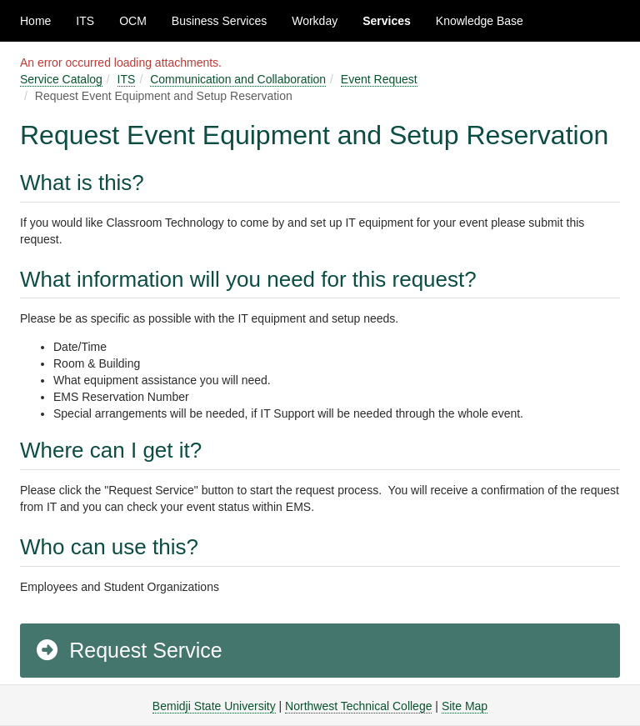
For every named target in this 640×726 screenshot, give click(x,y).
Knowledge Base (479, 21)
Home (35, 21)
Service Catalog (61, 79)
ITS (85, 21)
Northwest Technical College (358, 706)
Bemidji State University (214, 706)
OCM (133, 21)
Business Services (219, 21)
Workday (315, 21)
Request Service (128, 650)
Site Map (465, 706)
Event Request (379, 79)
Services (386, 21)
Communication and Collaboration (238, 79)
